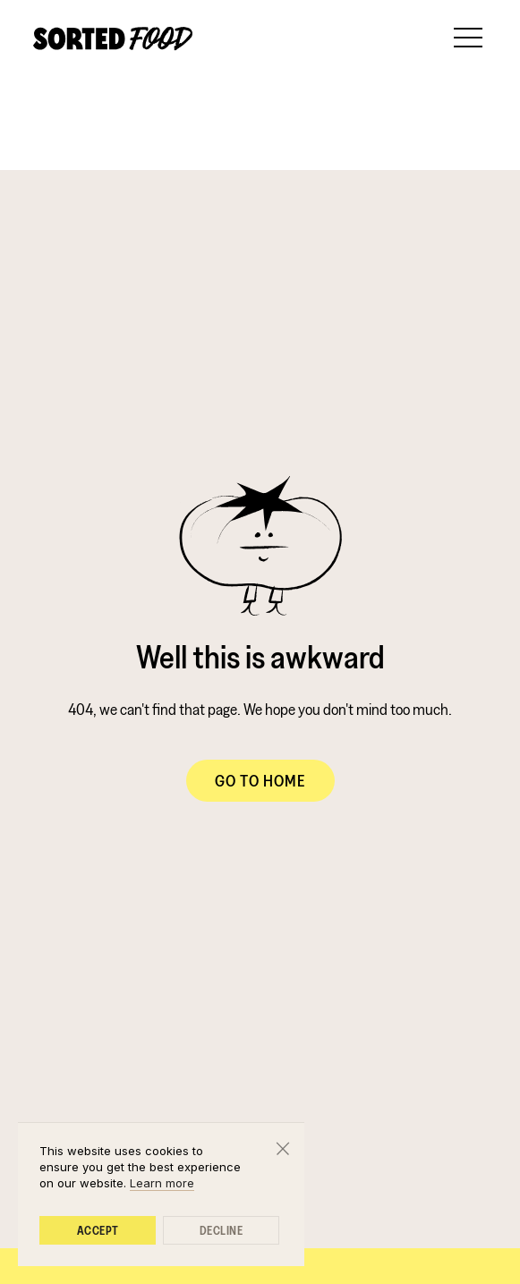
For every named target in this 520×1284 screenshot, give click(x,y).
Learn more (162, 1183)
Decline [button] (221, 1230)
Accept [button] (98, 1230)
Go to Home (260, 780)
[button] (468, 36)
